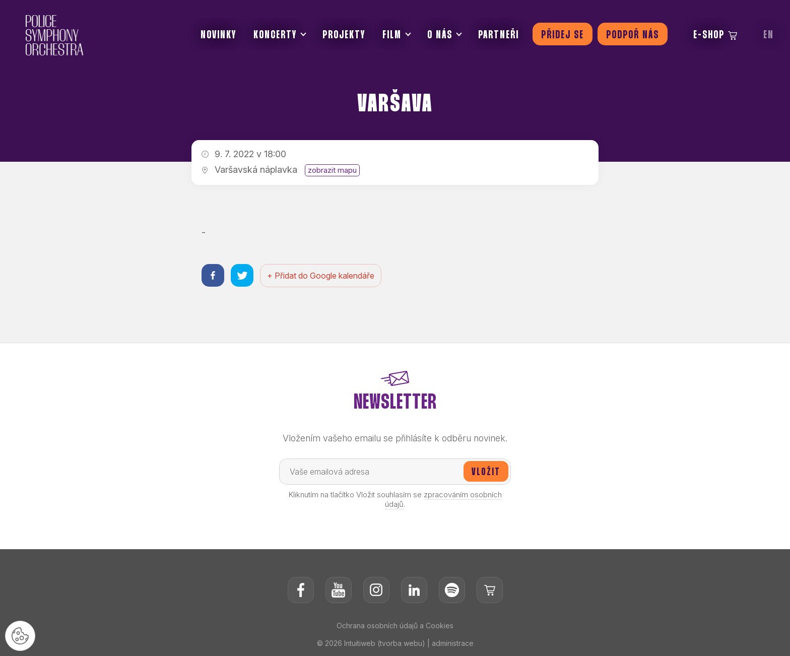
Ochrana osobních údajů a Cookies (395, 625)
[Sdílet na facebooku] (213, 275)
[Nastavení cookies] (20, 636)
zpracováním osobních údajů (443, 499)
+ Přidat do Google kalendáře (320, 276)
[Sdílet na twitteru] (242, 275)
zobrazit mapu (332, 170)
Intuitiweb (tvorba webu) (384, 643)
